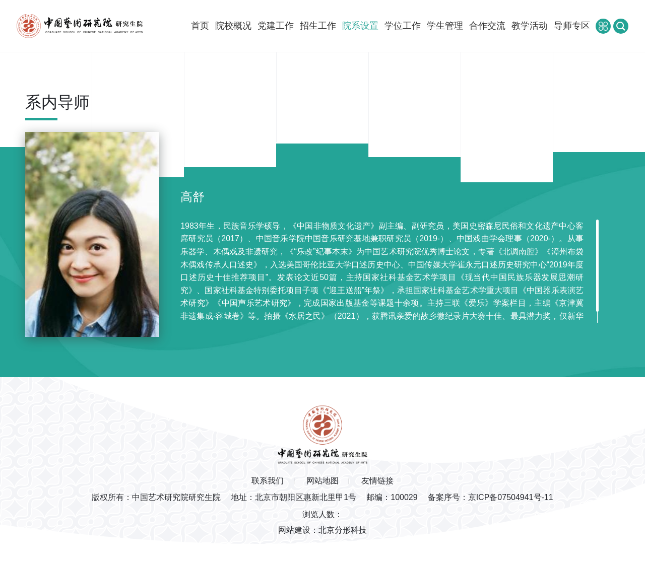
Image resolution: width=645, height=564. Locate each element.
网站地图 (322, 480)
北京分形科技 (342, 530)
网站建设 (294, 530)
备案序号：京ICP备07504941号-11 (490, 497)
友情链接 (377, 480)
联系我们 (267, 480)
